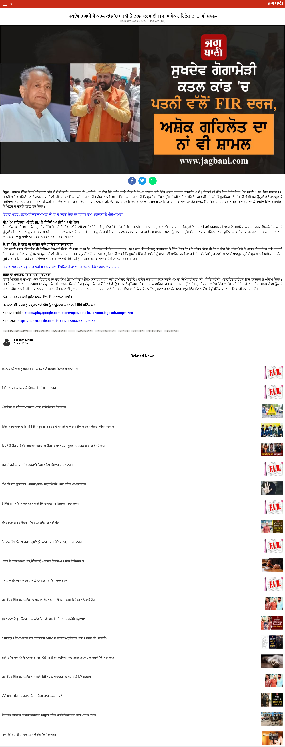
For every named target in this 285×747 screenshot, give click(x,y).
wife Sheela (59, 331)
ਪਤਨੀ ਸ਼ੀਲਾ (138, 331)
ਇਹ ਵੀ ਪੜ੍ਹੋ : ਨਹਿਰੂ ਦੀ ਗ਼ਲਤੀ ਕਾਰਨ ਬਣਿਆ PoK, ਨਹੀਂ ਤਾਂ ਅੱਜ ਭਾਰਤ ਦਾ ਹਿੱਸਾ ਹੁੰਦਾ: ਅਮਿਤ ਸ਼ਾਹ (61, 267)
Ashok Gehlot (85, 331)
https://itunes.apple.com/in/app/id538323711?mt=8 (56, 321)
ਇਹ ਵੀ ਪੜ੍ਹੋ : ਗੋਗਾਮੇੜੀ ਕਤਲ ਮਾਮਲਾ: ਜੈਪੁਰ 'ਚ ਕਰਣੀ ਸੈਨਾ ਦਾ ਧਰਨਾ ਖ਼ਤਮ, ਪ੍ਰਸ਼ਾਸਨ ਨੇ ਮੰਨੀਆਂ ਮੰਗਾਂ (63, 214)
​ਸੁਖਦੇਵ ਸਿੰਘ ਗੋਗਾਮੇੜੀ (106, 331)
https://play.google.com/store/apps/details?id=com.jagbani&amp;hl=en (79, 313)
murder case (41, 331)
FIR (71, 331)
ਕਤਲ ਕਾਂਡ (124, 331)
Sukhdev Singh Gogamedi (17, 331)
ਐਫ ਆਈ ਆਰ (154, 331)
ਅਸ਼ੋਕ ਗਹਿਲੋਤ (171, 331)
